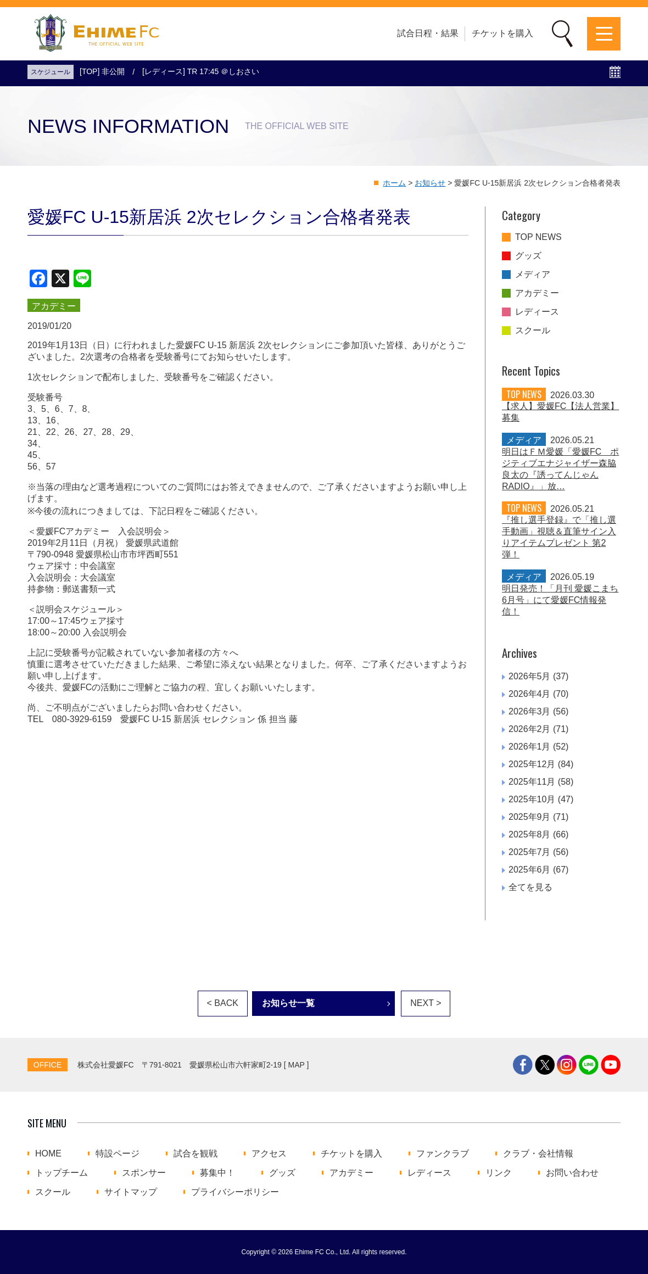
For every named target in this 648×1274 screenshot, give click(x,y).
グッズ (528, 256)
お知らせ (430, 182)
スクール (532, 330)
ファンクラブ (442, 1153)
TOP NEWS (538, 237)
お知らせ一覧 (288, 1003)
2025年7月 (530, 852)
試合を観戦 (195, 1153)
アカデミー (537, 293)
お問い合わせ (572, 1173)
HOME (48, 1153)
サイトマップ (130, 1192)
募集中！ (217, 1173)
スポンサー (144, 1173)
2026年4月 (530, 694)
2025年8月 (530, 834)
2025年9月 (530, 817)
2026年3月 (530, 711)
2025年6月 (530, 869)
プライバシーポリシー (235, 1192)
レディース (537, 312)
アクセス (269, 1153)
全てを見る (530, 887)
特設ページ (117, 1153)
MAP (296, 1064)
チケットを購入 (502, 33)
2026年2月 (530, 729)
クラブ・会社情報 (538, 1153)
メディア (532, 274)
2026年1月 (530, 746)
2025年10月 (532, 799)
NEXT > (425, 1003)
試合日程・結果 (428, 33)
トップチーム (61, 1173)
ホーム (394, 182)
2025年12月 (532, 764)
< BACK (222, 1003)
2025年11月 (532, 781)
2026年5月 (530, 676)
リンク (498, 1173)
